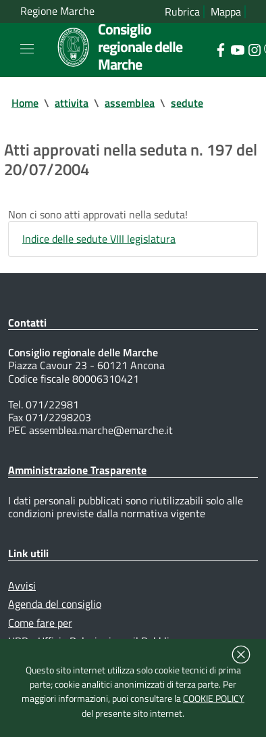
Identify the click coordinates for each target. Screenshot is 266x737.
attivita (71, 103)
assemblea (130, 103)
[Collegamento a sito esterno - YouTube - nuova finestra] (237, 48)
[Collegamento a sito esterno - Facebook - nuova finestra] (220, 48)
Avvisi (22, 585)
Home (24, 103)
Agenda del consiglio (54, 604)
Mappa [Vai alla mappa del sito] (226, 11)
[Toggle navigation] (27, 49)
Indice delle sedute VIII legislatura (99, 239)
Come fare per (40, 623)
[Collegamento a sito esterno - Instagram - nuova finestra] (254, 48)
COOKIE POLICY (213, 698)
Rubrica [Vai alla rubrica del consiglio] (182, 11)
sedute (187, 103)
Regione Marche (57, 11)
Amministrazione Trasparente (77, 470)
